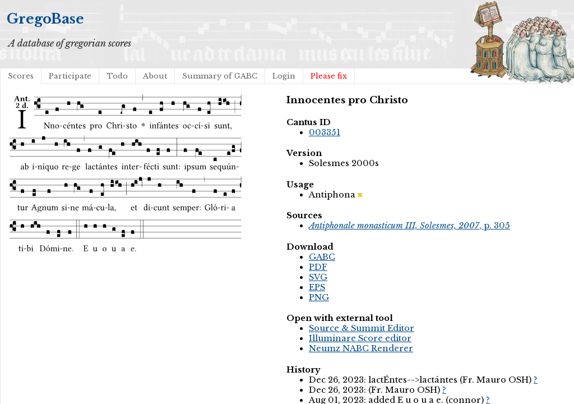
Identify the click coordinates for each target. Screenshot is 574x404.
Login (283, 76)
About (155, 76)
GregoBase (45, 19)
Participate (70, 76)
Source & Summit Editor (361, 328)
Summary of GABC (219, 76)
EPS (317, 287)
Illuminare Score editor (360, 338)
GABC (322, 257)
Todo (117, 76)
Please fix (329, 76)
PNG (319, 297)
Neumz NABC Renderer (361, 348)
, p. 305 (409, 226)
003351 (324, 132)
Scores (21, 76)
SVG (318, 277)
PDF (318, 267)
